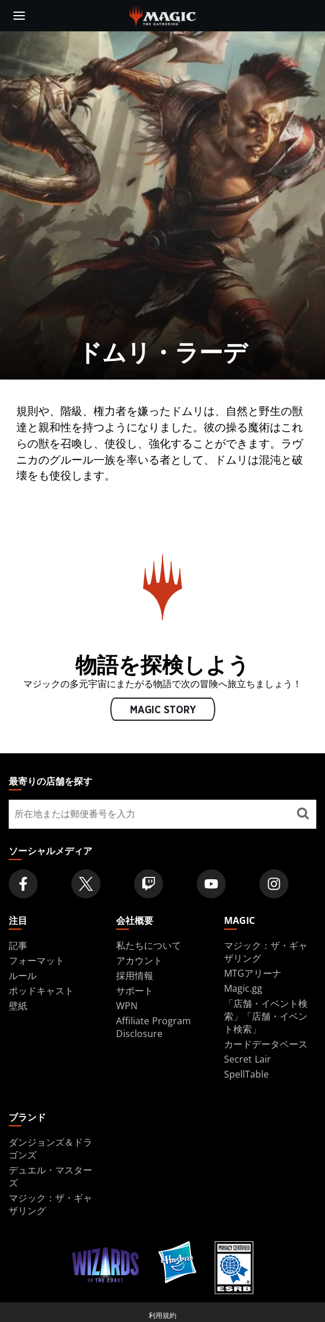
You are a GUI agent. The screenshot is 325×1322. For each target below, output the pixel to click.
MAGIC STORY (162, 710)
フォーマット (36, 960)
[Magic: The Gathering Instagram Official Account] (273, 883)
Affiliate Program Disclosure (153, 1027)
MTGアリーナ (252, 973)
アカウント (139, 960)
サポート (134, 990)
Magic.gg (243, 988)
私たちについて (148, 945)
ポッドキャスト (41, 990)
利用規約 (162, 1315)
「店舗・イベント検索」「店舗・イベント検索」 (266, 1016)
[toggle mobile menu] (19, 15)
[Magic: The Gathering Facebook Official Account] (23, 883)
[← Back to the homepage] (162, 14)
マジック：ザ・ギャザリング (266, 952)
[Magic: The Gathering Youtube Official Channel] (211, 883)
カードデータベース (266, 1044)
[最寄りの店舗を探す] (302, 814)
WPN (127, 1005)
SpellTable (246, 1074)
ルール (23, 975)
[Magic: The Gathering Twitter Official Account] (85, 883)
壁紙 (18, 1005)
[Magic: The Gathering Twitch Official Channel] (148, 883)
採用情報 (134, 975)
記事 (18, 945)
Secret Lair (247, 1059)
